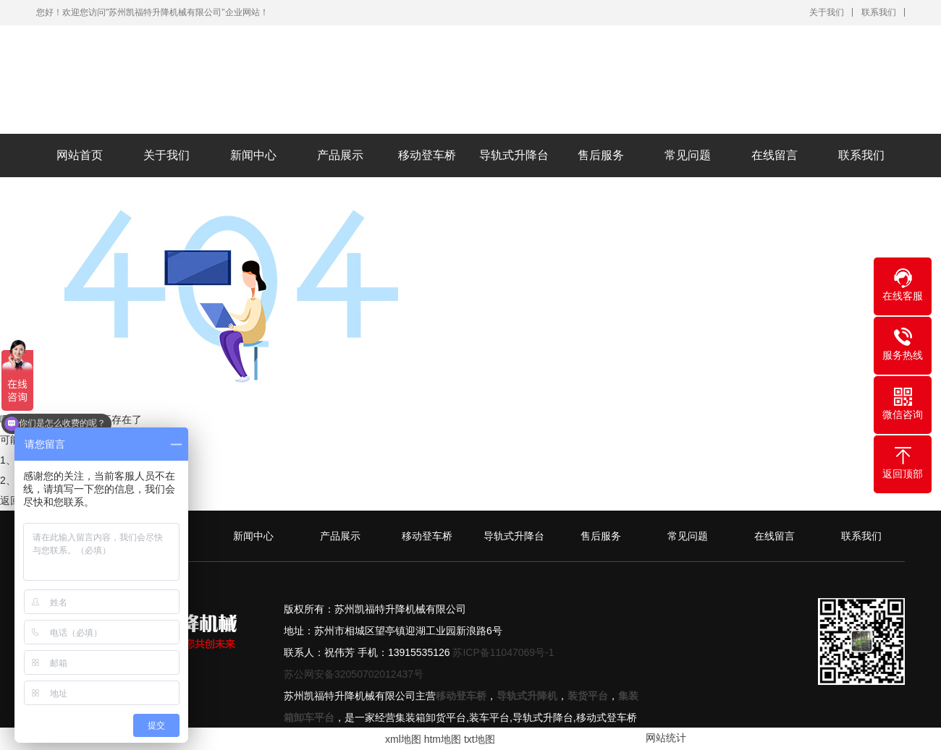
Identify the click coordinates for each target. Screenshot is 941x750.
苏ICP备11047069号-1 (503, 652)
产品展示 (340, 155)
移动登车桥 (427, 155)
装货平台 (587, 696)
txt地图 (479, 739)
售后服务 (601, 155)
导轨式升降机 (527, 696)
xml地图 (403, 739)
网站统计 (666, 737)
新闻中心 (253, 155)
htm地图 (442, 739)
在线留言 (774, 155)
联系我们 (878, 12)
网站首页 (79, 155)
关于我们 (826, 12)
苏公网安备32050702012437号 (353, 674)
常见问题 (687, 155)
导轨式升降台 (514, 155)
